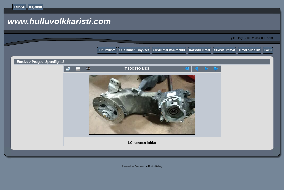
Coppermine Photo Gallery (148, 166)
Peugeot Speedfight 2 (48, 62)
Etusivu (19, 7)
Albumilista (106, 50)
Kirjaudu (35, 7)
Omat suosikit (249, 50)
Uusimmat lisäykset (134, 50)
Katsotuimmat (199, 50)
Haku (268, 50)
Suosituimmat (224, 50)
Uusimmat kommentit (169, 50)
